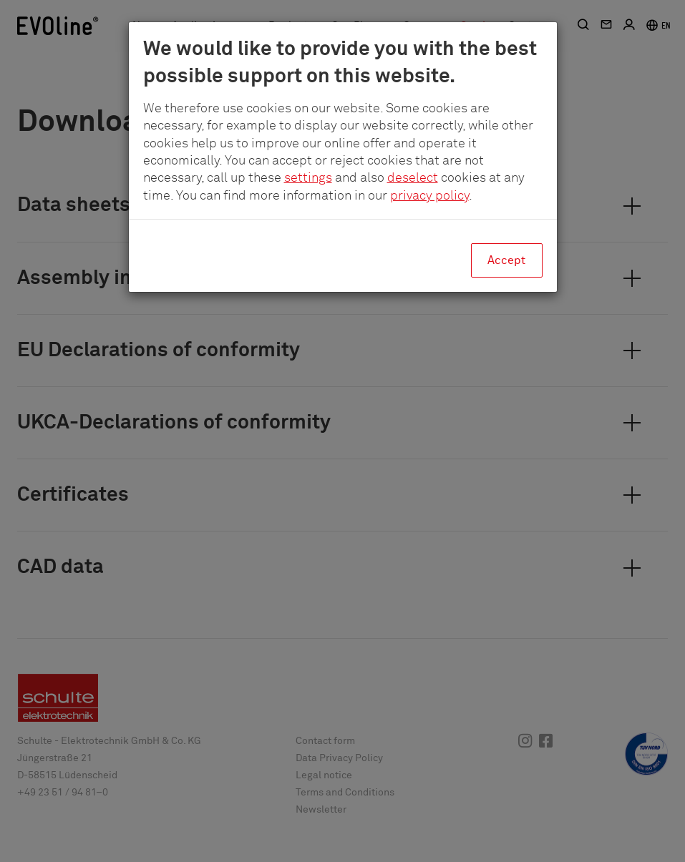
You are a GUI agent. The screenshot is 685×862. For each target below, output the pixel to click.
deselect (412, 178)
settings (308, 178)
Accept (506, 260)
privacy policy (429, 196)
